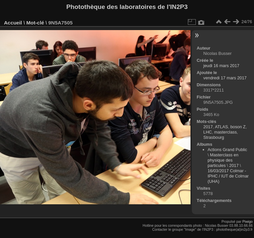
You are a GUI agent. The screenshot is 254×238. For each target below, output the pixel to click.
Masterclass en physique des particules (223, 160)
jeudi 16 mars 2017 (221, 65)
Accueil (13, 22)
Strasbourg (213, 137)
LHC (207, 132)
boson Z (237, 126)
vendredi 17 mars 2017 (225, 77)
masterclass (225, 132)
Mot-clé (35, 22)
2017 (208, 126)
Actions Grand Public (227, 149)
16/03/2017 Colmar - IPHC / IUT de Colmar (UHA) (228, 176)
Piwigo (247, 221)
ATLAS (221, 126)
